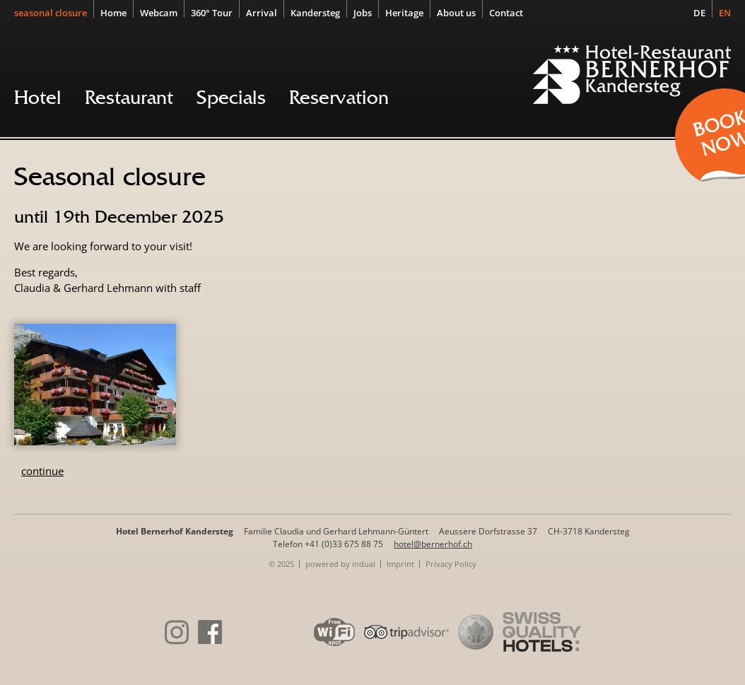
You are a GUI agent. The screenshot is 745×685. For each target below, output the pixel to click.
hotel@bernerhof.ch (433, 544)
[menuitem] (54, 12)
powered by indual (340, 563)
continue (42, 471)
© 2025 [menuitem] (281, 563)
